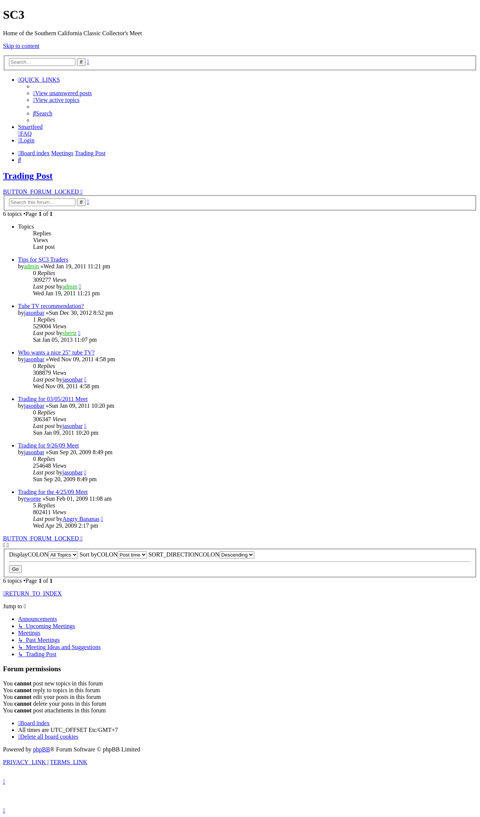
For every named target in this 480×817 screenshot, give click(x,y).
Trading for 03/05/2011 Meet (53, 399)
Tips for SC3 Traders (43, 259)
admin (31, 266)
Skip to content (21, 46)
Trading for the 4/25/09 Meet (53, 492)
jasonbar (34, 313)
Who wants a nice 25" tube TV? (56, 352)
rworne (32, 498)
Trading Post (27, 176)
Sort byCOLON (113, 554)
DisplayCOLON (43, 554)
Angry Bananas (80, 519)
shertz (69, 333)
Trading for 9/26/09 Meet (48, 445)
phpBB (41, 749)
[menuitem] (62, 93)
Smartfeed (30, 127)
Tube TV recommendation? (51, 306)
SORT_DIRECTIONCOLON (201, 554)
